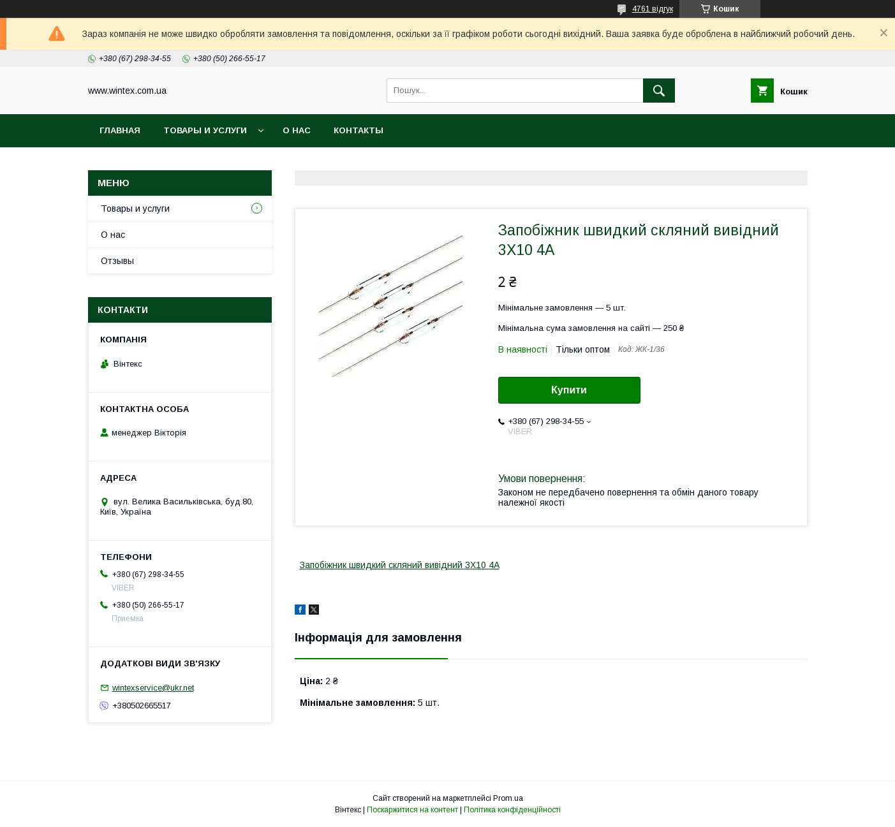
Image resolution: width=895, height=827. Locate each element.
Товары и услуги (205, 130)
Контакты (358, 130)
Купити (569, 389)
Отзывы (117, 261)
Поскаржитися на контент (412, 809)
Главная (120, 130)
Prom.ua (508, 798)
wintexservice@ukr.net (153, 687)
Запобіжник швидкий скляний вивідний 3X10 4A (399, 565)
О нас (297, 130)
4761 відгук (652, 8)
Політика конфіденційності (512, 809)
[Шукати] (659, 90)
